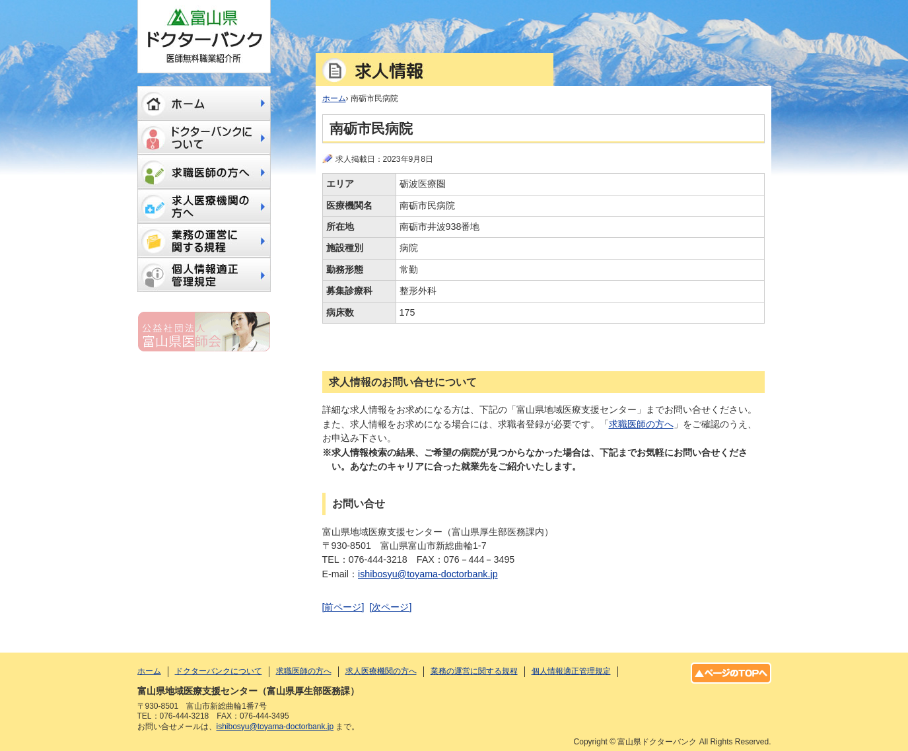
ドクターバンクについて (204, 137)
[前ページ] (343, 607)
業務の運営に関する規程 (204, 240)
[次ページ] (390, 607)
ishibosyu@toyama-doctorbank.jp (428, 574)
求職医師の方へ (641, 424)
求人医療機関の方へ (204, 206)
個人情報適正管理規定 (204, 275)
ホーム (204, 103)
